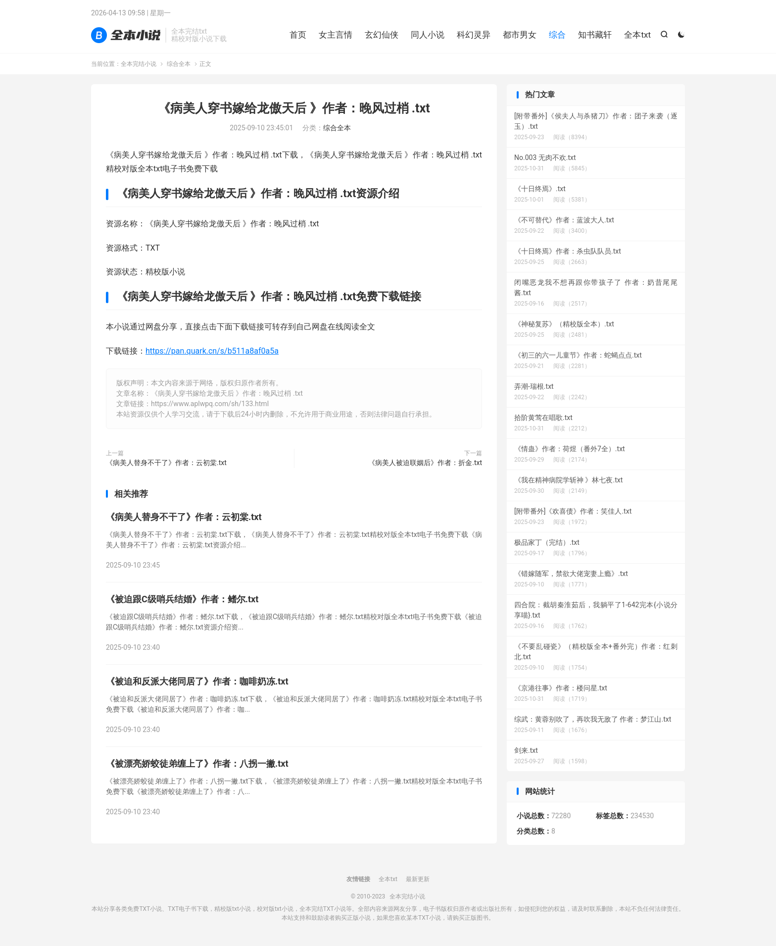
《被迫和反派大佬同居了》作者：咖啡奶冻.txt (197, 681)
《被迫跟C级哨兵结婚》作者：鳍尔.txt (182, 599)
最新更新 (418, 879)
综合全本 (179, 63)
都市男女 (519, 35)
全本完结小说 (125, 35)
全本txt (637, 35)
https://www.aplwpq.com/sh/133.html (210, 404)
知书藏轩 (595, 35)
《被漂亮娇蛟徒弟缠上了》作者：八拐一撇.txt (197, 763)
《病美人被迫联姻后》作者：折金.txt (425, 463)
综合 (557, 35)
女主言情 (335, 35)
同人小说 (427, 35)
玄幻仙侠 (381, 35)
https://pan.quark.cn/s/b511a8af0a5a (212, 351)
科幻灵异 (473, 35)
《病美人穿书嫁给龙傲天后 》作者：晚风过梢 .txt (294, 108)
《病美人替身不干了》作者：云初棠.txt (166, 463)
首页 (298, 35)
